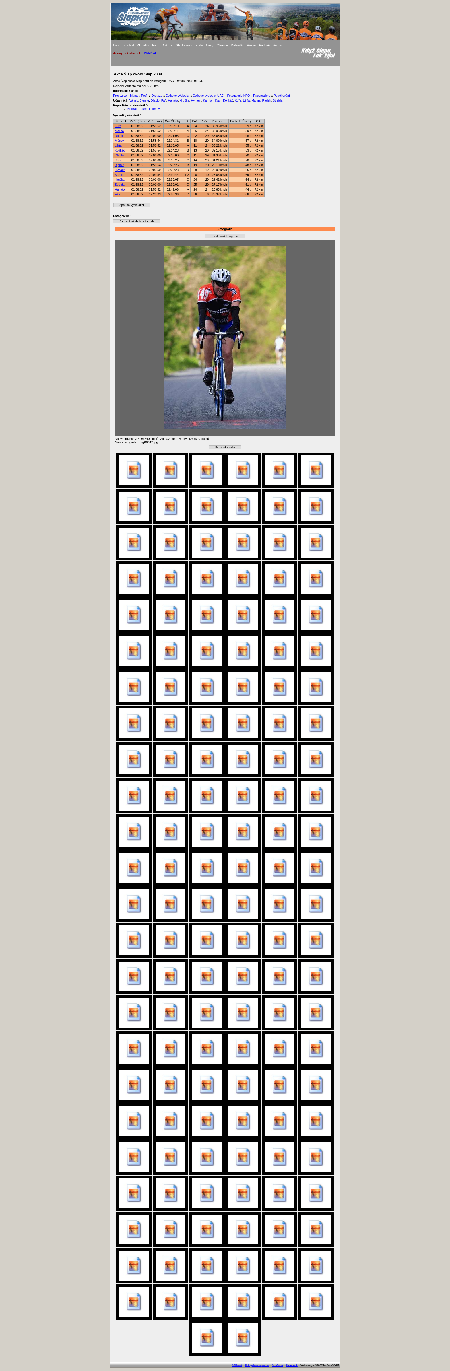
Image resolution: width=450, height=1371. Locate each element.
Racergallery (261, 95)
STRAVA (237, 1365)
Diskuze (167, 45)
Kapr (218, 100)
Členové (222, 45)
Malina (255, 100)
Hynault (196, 100)
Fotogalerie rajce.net (257, 1365)
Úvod (116, 45)
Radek (266, 100)
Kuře (238, 100)
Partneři (264, 45)
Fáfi (163, 100)
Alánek (133, 100)
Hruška (184, 100)
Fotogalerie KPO (238, 95)
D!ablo (155, 100)
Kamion (208, 100)
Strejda (277, 100)
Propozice (120, 95)
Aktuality (143, 45)
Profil (144, 95)
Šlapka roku (184, 45)
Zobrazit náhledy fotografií (136, 221)
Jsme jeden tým (151, 108)
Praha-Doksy (204, 45)
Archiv (277, 45)
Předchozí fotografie (224, 236)
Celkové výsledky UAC (208, 95)
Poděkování (282, 95)
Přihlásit (150, 53)
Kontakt (129, 45)
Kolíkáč (228, 100)
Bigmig (144, 100)
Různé (251, 45)
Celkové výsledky (177, 95)
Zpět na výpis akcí (131, 205)
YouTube (277, 1365)
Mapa (134, 95)
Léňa (246, 100)
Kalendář (237, 45)
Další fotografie (225, 447)
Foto (155, 45)
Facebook (292, 1365)
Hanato (173, 100)
